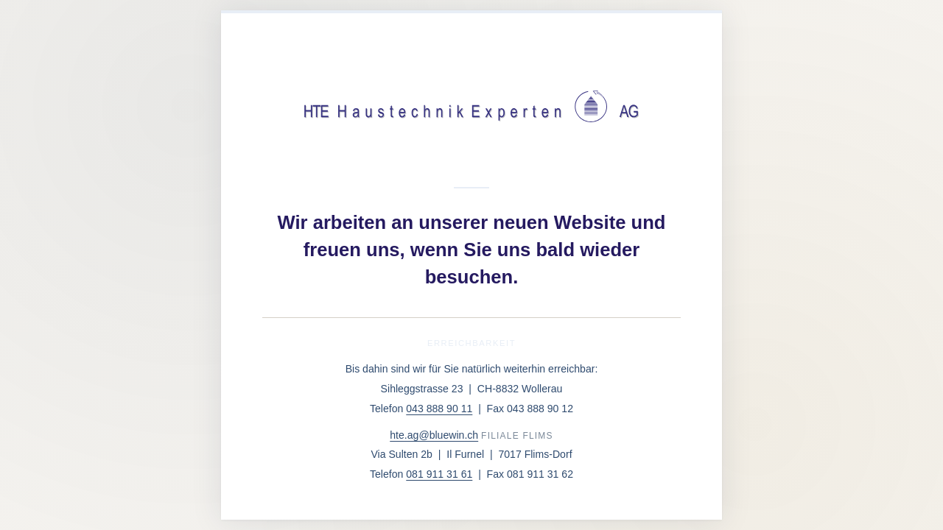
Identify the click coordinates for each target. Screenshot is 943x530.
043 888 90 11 (439, 408)
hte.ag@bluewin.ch (434, 435)
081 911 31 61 (439, 474)
